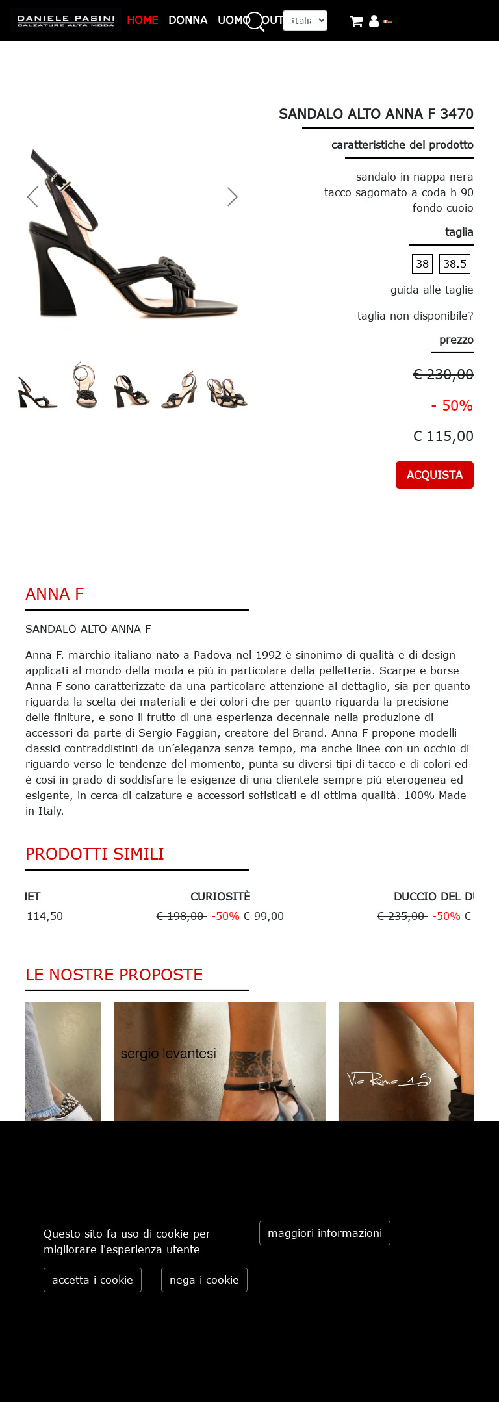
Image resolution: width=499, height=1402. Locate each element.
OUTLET (282, 20)
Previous (15, 907)
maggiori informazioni (325, 1233)
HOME (142, 20)
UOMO (234, 20)
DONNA (187, 20)
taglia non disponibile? (415, 316)
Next (483, 907)
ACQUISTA (435, 475)
